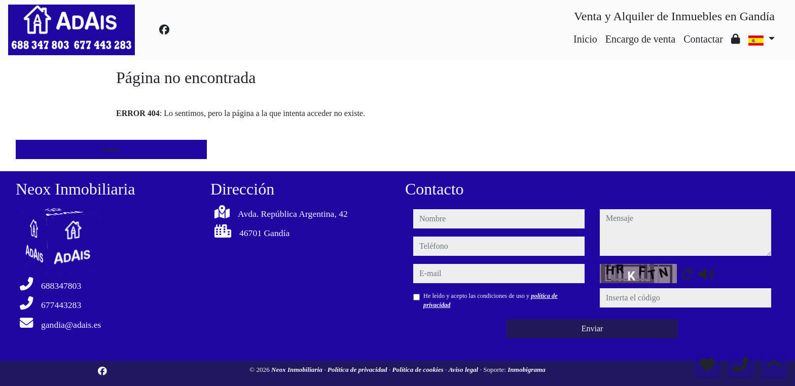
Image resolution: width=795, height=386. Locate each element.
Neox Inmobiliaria (297, 369)
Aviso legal (464, 369)
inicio (111, 149)
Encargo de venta (640, 39)
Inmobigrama (527, 369)
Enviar (592, 328)
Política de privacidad (358, 369)
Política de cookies (418, 369)
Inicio (585, 39)
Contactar (703, 39)
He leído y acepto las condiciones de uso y (490, 300)
